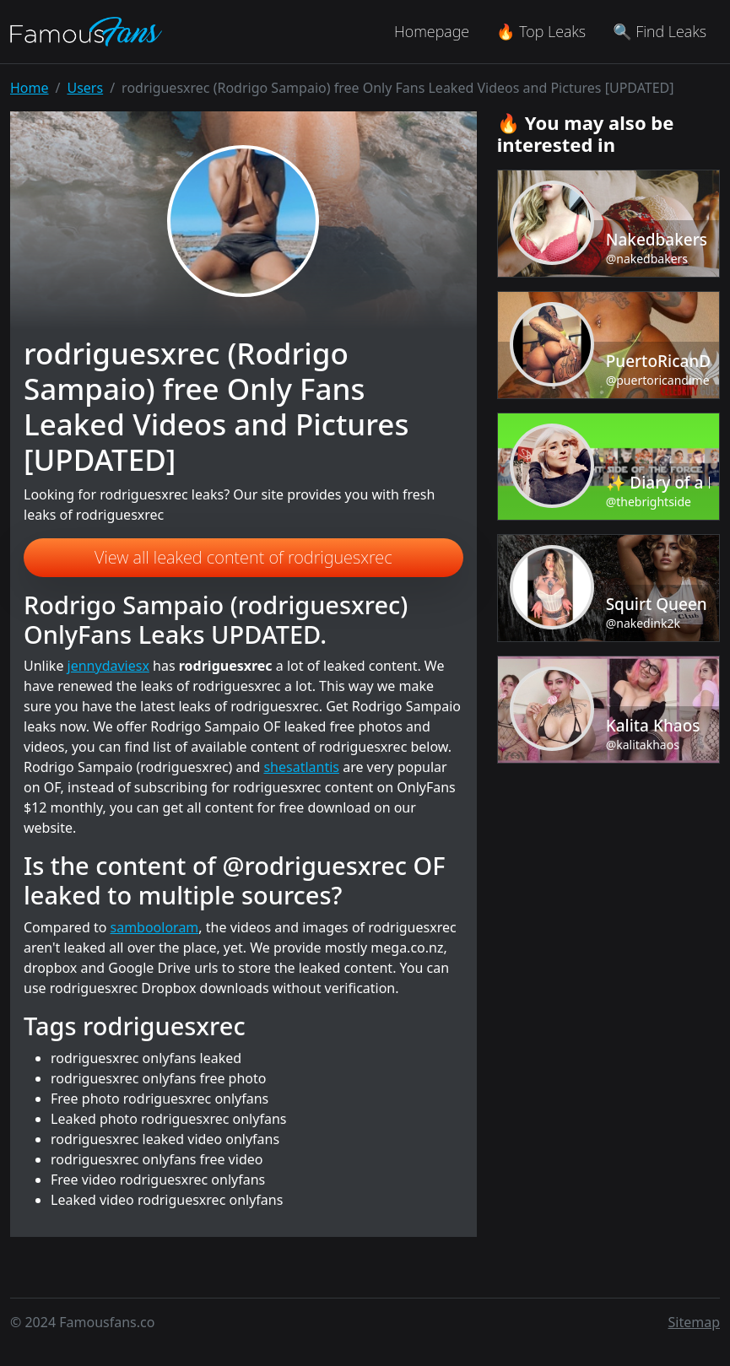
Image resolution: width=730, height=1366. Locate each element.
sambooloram (155, 927)
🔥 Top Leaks (541, 31)
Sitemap (694, 1322)
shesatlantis (301, 767)
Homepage (431, 31)
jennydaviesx (108, 665)
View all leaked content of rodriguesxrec (243, 557)
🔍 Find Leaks (659, 31)
